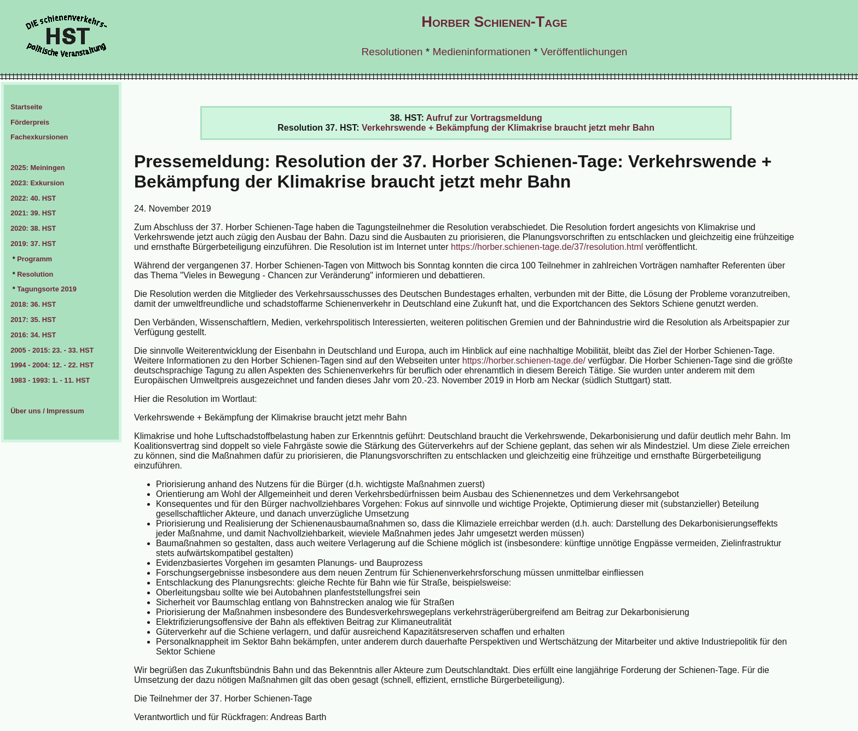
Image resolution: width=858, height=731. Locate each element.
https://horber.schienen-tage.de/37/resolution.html (547, 247)
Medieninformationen (482, 51)
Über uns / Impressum (47, 411)
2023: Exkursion (37, 183)
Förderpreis (29, 122)
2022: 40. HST (33, 198)
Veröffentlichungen (584, 51)
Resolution (35, 274)
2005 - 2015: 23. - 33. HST (52, 350)
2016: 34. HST (33, 335)
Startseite (26, 107)
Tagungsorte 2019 (47, 289)
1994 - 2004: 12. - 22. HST (52, 365)
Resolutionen (391, 51)
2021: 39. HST (33, 213)
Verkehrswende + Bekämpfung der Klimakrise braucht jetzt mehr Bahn (508, 127)
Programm (34, 259)
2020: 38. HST (33, 228)
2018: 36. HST (33, 304)
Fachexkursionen (39, 137)
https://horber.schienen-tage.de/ (523, 360)
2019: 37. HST (33, 243)
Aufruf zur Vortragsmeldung (484, 117)
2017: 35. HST (33, 319)
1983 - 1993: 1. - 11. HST (50, 380)
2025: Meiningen (37, 167)
